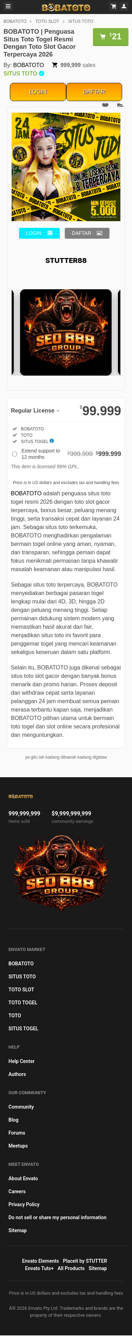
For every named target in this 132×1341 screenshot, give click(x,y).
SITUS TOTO (80, 21)
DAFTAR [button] (81, 233)
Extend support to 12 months (71, 454)
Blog (13, 1120)
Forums (16, 1133)
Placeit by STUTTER (85, 1261)
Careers (17, 1191)
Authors (17, 1074)
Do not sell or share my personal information (57, 1217)
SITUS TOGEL (23, 1028)
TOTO (14, 1015)
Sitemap (17, 1230)
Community (21, 1107)
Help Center (21, 1061)
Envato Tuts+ (39, 1268)
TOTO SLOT (47, 21)
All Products (71, 1268)
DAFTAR (94, 92)
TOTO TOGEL (22, 1002)
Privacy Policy (23, 1204)
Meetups (18, 1146)
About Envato (23, 1178)
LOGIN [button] (34, 233)
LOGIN (38, 92)
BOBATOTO (15, 21)
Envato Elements (40, 1261)
